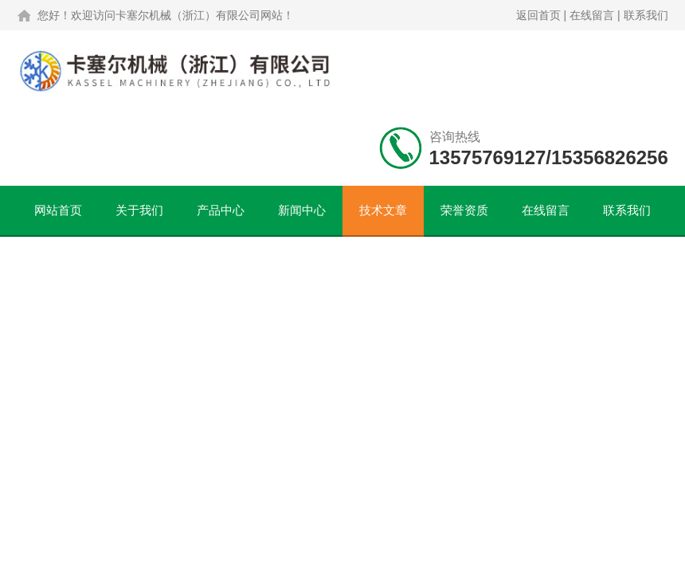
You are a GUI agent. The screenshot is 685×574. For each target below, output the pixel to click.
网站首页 (58, 210)
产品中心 (221, 210)
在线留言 (592, 15)
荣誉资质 (464, 210)
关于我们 (139, 210)
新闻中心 (302, 210)
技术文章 (383, 210)
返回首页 (538, 15)
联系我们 (646, 15)
